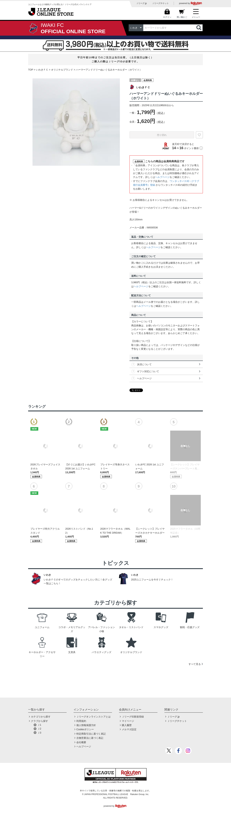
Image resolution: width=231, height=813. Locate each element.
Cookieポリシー (85, 729)
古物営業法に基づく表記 (89, 738)
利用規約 (81, 721)
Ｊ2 (39, 728)
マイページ (128, 721)
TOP (30, 69)
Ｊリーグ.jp (141, 3)
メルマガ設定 (129, 729)
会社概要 (81, 742)
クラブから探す (39, 721)
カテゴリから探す (40, 716)
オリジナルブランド (62, 69)
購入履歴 (127, 725)
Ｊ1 (39, 724)
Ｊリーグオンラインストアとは (93, 716)
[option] (76, 122)
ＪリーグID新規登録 (133, 716)
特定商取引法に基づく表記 (91, 733)
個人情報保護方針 (86, 725)
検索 (199, 27)
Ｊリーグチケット (160, 3)
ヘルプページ (162, 177)
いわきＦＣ (42, 69)
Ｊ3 (39, 732)
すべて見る (195, 664)
